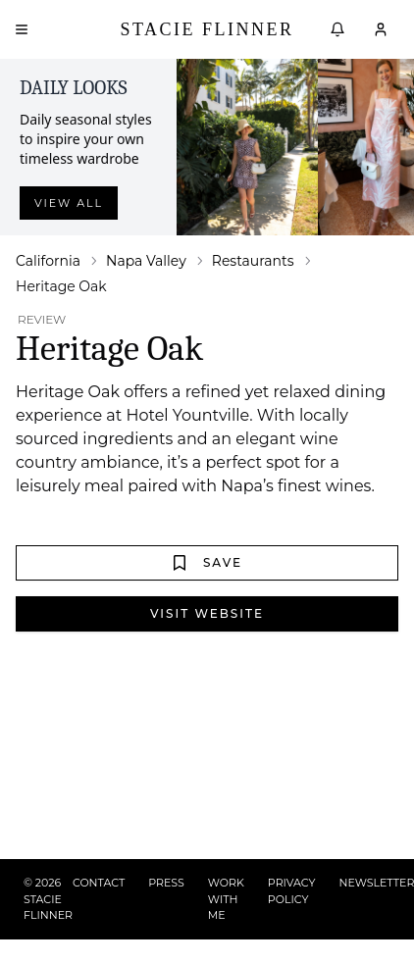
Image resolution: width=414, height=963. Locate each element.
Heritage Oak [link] (61, 286)
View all (68, 203)
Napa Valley (146, 261)
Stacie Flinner (206, 29)
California (48, 261)
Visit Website (207, 613)
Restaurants (253, 261)
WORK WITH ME (226, 899)
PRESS (166, 882)
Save (207, 563)
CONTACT (99, 882)
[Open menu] (21, 29)
